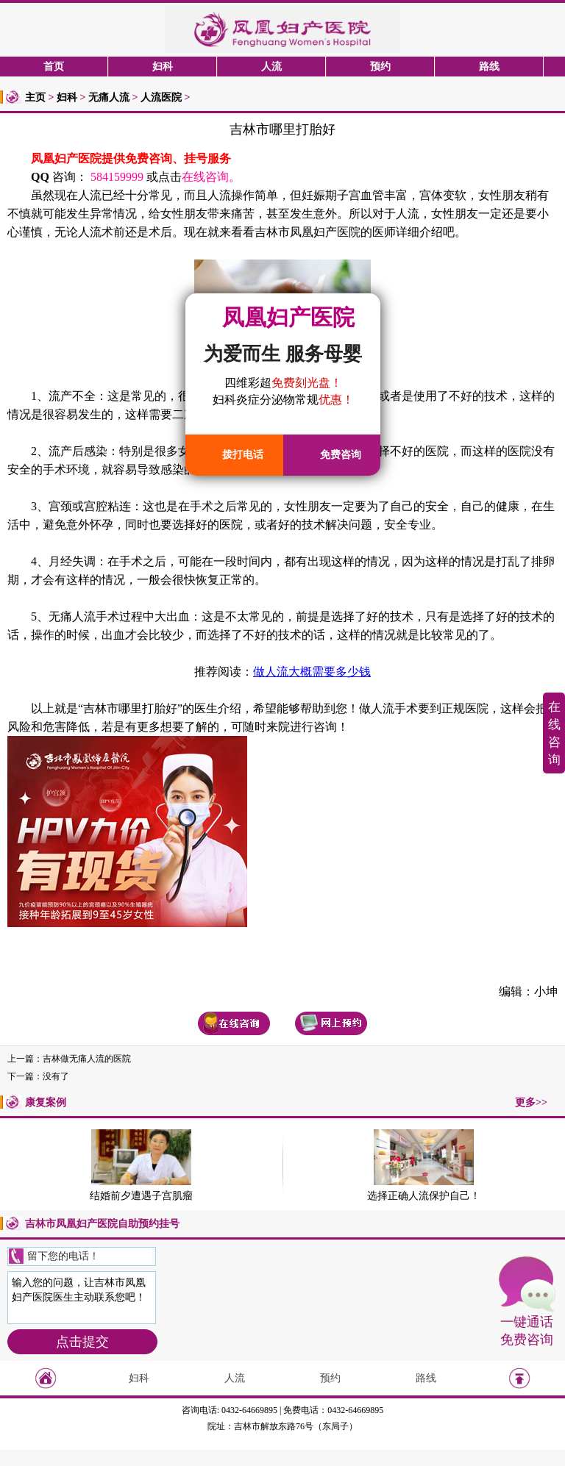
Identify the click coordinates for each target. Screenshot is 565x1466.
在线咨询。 (211, 177)
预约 (380, 66)
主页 (35, 97)
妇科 (162, 66)
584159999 (116, 177)
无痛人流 (108, 97)
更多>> (531, 1102)
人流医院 (161, 97)
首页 (53, 66)
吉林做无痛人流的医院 (87, 1059)
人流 (271, 66)
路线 (489, 66)
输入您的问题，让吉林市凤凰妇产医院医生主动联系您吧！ (81, 1297)
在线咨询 (554, 733)
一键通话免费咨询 (526, 1331)
